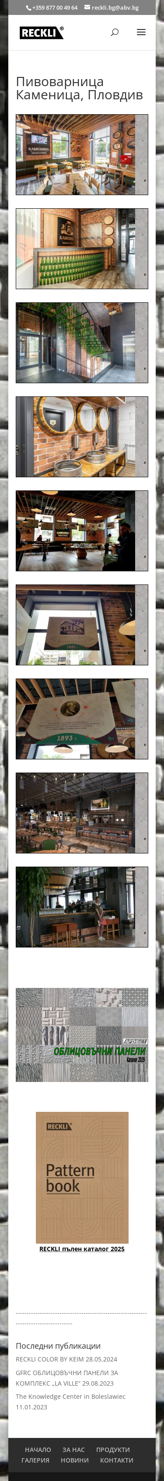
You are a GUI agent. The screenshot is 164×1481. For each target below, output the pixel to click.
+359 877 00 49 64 (55, 7)
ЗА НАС (74, 1449)
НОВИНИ (75, 1460)
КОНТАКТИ (116, 1460)
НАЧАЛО (38, 1449)
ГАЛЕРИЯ (35, 1460)
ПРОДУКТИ (113, 1449)
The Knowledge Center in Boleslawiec (71, 1396)
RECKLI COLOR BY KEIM (50, 1359)
